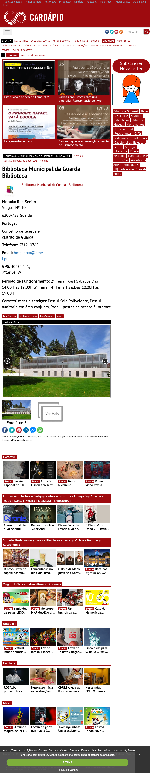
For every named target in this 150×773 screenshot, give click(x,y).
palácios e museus (11, 45)
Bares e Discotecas (49, 540)
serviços (6, 50)
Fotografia (82, 496)
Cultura (42, 750)
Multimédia (104, 750)
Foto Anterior (9, 316)
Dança (19, 501)
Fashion (9, 663)
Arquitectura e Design (29, 496)
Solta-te (53, 750)
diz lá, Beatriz (29, 750)
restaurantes (21, 40)
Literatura (45, 501)
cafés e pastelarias (40, 40)
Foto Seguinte (47, 316)
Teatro (8, 501)
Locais (115, 750)
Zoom (60, 316)
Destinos (55, 584)
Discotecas (121, 116)
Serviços (130, 147)
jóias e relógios (50, 45)
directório (12, 55)
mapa (23, 55)
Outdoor (9, 624)
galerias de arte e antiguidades (106, 45)
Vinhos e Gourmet (88, 540)
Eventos (9, 457)
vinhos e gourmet (62, 40)
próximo (44, 160)
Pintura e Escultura (59, 496)
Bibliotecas (121, 120)
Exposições (62, 501)
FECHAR (67, 762)
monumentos (123, 40)
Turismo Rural (36, 584)
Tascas (68, 540)
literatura (130, 45)
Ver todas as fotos (28, 316)
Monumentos (135, 124)
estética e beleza (31, 45)
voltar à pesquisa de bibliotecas (20, 160)
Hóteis (19, 584)
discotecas (26, 50)
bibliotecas (108, 40)
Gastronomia (12, 545)
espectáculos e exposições (74, 45)
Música (31, 501)
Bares (144, 111)
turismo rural (80, 40)
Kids (7, 703)
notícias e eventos (37, 55)
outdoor (95, 40)
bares (16, 50)
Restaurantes (25, 540)
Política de (68, 769)
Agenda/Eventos (11, 750)
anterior (78, 156)
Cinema (97, 496)
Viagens (64, 750)
